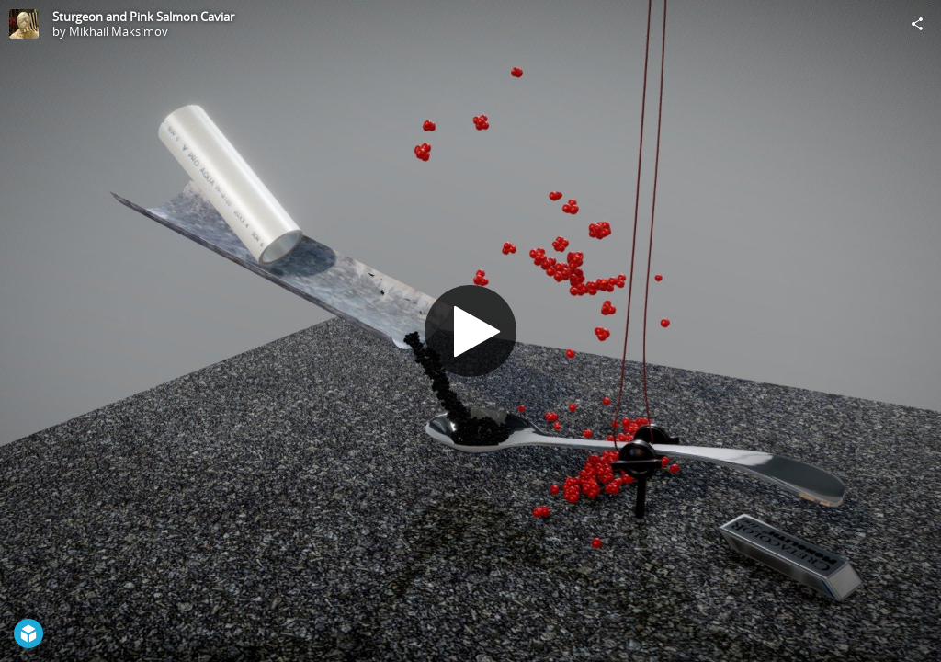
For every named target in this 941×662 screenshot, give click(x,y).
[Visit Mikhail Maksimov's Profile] (24, 24)
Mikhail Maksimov (118, 31)
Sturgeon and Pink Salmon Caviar (143, 16)
